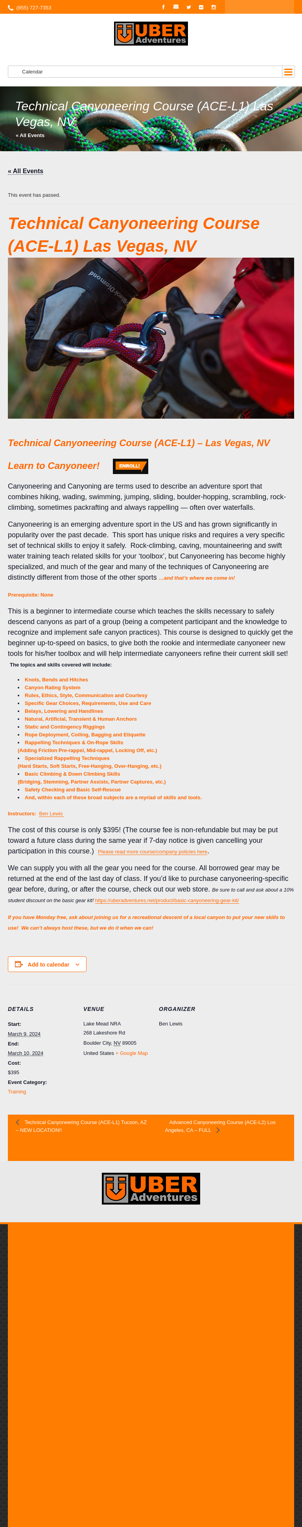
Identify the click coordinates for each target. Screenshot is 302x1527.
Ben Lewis (51, 814)
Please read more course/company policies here (152, 852)
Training (17, 1092)
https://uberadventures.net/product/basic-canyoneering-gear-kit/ (167, 900)
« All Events (30, 135)
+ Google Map (132, 1053)
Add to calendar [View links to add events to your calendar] (49, 964)
